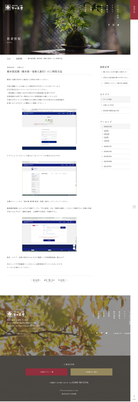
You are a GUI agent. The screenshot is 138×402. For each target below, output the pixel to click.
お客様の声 (117, 333)
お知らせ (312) (108, 105)
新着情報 (128, 333)
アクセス (112, 9)
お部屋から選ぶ (91, 372)
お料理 (91, 8)
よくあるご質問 (118, 12)
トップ (80, 8)
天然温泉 (85, 9)
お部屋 (96, 8)
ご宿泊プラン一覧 (46, 372)
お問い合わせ (21, 334)
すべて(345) (107, 99)
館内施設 (101, 9)
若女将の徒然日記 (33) (111, 110)
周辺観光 (107, 9)
